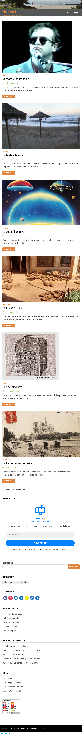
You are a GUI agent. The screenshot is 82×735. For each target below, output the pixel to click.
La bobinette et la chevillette (15, 646)
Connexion (7, 678)
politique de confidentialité (44, 549)
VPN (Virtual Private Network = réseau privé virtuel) (24, 650)
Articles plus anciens (16, 489)
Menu (75, 13)
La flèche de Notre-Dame (17, 463)
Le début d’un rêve (13, 232)
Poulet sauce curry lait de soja (15, 654)
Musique (5, 75)
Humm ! (9, 11)
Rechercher (7, 563)
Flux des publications (11, 682)
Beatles (5, 383)
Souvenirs (6, 152)
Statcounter (5, 733)
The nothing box (12, 387)
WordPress (35, 728)
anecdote (6, 304)
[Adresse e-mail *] (40, 535)
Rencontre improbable (15, 79)
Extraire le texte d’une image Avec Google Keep (23, 658)
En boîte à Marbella (14, 155)
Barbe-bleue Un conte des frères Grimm (20, 663)
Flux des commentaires (12, 686)
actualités (6, 460)
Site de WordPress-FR (11, 691)
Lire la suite (8, 96)
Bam (43, 728)
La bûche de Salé (12, 308)
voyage (5, 228)
